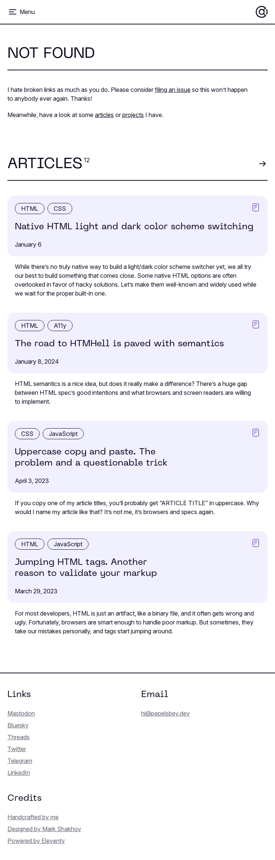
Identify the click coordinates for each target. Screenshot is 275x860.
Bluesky (18, 725)
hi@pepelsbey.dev (165, 713)
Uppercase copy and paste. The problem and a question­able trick (91, 458)
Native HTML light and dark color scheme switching (134, 227)
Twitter (16, 749)
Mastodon (21, 713)
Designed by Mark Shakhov (44, 829)
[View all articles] (262, 164)
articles (104, 115)
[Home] (262, 12)
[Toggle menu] (21, 12)
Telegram (19, 760)
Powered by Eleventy (36, 840)
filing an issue (172, 89)
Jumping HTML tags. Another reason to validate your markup (86, 568)
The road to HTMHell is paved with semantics (119, 344)
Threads (18, 737)
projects (133, 115)
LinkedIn (18, 772)
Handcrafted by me (33, 817)
